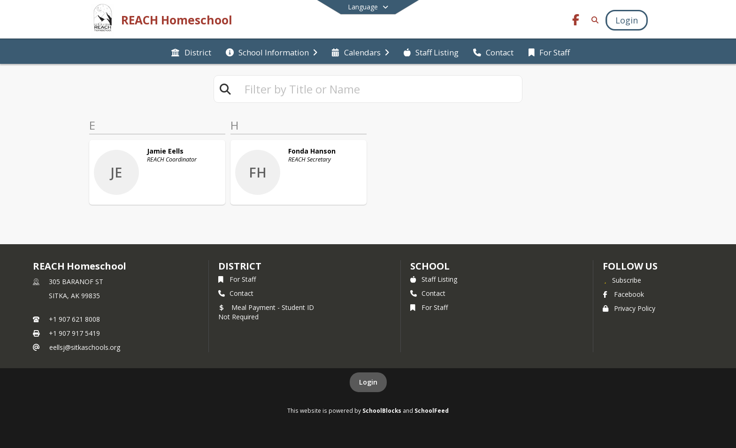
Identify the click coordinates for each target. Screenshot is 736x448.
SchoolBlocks (381, 410)
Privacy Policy (629, 308)
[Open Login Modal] (627, 20)
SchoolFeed (431, 410)
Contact (235, 293)
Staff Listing (433, 279)
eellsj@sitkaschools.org (84, 347)
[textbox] (379, 89)
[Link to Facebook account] (576, 21)
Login (368, 382)
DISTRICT (239, 266)
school (429, 266)
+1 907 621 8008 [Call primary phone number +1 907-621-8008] (74, 319)
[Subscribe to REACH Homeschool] (622, 280)
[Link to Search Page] (593, 19)
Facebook (623, 294)
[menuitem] (191, 51)
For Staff (237, 279)
